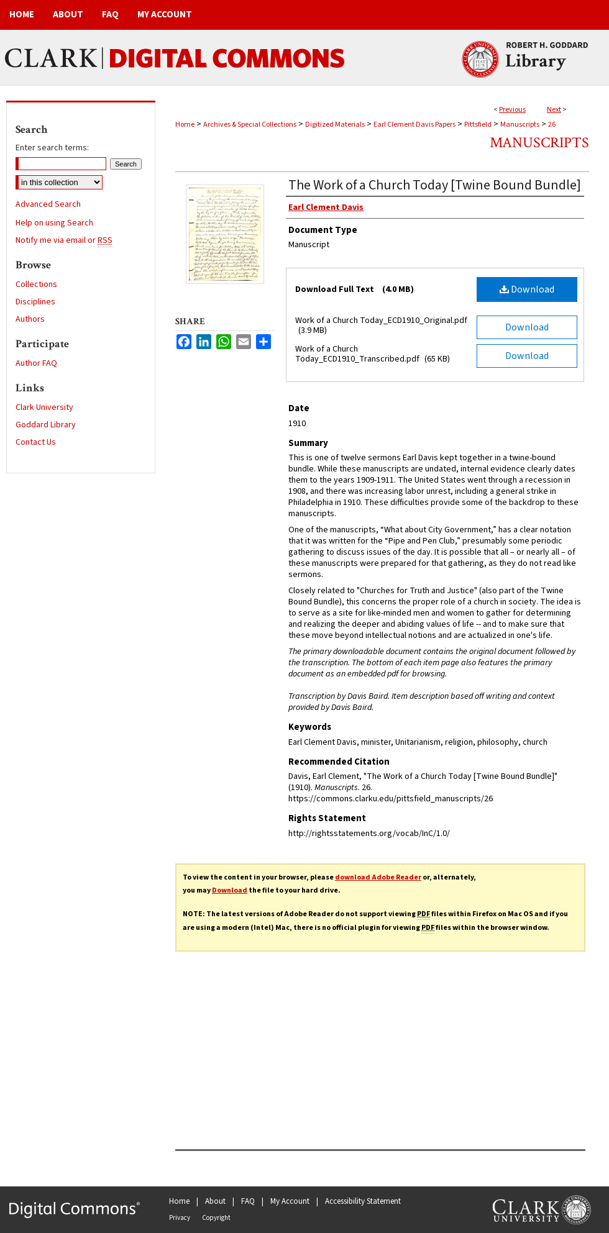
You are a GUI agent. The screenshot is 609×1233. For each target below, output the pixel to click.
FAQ (248, 1201)
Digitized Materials (335, 124)
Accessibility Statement (363, 1201)
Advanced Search (48, 204)
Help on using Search (54, 223)
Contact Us (36, 442)
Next (554, 109)
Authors (30, 319)
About (215, 1201)
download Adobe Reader (378, 877)
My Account (289, 1201)
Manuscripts (519, 124)
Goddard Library (46, 425)
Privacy (179, 1217)
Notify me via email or (64, 240)
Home (185, 124)
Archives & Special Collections (249, 124)
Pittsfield (478, 124)
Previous (512, 109)
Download (527, 289)
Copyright (216, 1217)
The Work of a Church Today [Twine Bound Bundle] (434, 185)
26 (552, 124)
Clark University (44, 407)
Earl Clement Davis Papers (414, 124)
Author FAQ (36, 363)
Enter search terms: (52, 148)
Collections (36, 284)
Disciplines (35, 302)
